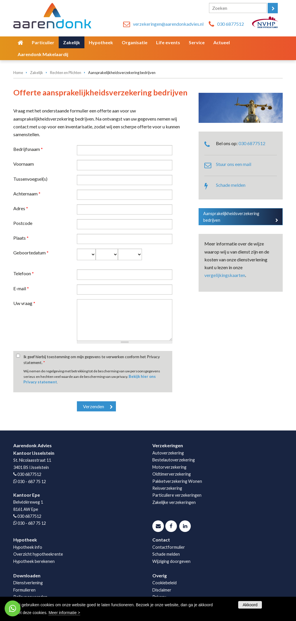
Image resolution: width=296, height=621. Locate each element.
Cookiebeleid (164, 582)
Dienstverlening (28, 582)
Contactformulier (168, 547)
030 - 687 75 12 (32, 481)
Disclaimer (161, 589)
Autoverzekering (168, 452)
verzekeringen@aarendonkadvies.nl (168, 24)
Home (18, 72)
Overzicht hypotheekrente (38, 554)
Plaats (21, 238)
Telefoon (23, 273)
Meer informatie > (64, 612)
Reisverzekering (167, 488)
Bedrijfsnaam (28, 149)
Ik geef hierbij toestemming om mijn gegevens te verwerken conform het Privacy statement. (91, 359)
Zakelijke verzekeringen (174, 502)
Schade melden (230, 185)
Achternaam (26, 193)
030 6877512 (230, 24)
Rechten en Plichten (65, 72)
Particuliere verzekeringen (176, 495)
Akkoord (250, 604)
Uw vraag (24, 303)
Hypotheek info (27, 547)
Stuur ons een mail (233, 164)
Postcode (22, 223)
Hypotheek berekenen (34, 561)
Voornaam (23, 164)
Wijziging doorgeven (171, 561)
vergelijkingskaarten (224, 275)
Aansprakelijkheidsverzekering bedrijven (231, 217)
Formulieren (24, 589)
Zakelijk (36, 72)
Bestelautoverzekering (173, 459)
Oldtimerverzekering (171, 474)
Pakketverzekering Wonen (177, 481)
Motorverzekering (169, 467)
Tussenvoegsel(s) (30, 179)
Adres (20, 208)
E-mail (21, 288)
